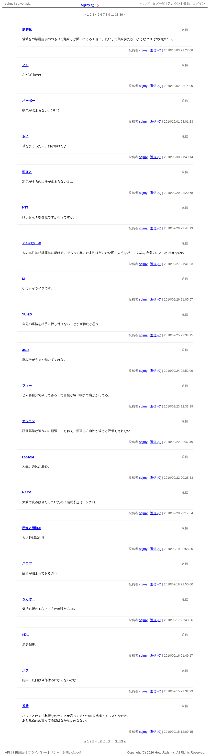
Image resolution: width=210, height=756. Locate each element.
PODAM (28, 457)
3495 (25, 350)
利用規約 (19, 752)
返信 (185, 29)
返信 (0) (155, 50)
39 (121, 14)
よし (25, 65)
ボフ (25, 670)
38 (116, 14)
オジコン (28, 421)
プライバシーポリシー (44, 752)
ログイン (198, 3)
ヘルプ (145, 3)
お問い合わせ (71, 752)
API (7, 752)
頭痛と (27, 172)
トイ (25, 136)
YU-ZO (27, 314)
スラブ (27, 563)
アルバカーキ (31, 243)
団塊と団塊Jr (31, 528)
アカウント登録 (178, 3)
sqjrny (9, 3)
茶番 (25, 706)
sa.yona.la (23, 3)
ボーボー (28, 101)
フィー (27, 385)
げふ (25, 635)
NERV (26, 492)
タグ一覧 (158, 3)
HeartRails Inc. (165, 752)
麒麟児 (27, 29)
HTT (25, 207)
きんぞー (28, 599)
